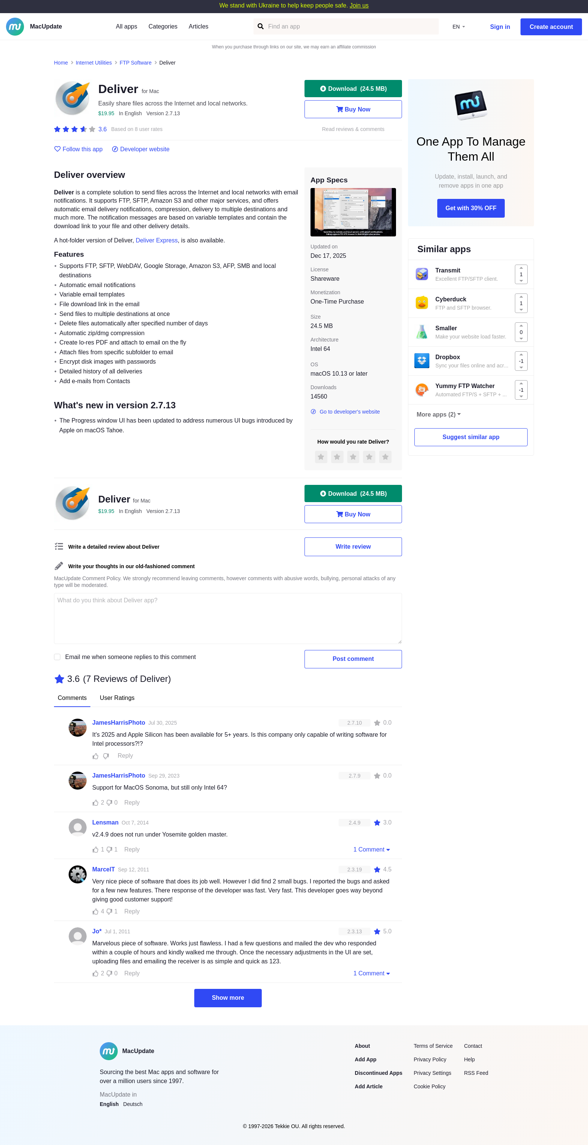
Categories (162, 26)
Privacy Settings (432, 1073)
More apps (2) (436, 414)
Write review (353, 547)
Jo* (97, 931)
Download (353, 88)
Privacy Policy (430, 1059)
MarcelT (103, 869)
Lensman (105, 822)
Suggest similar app (471, 437)
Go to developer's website (345, 411)
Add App (365, 1059)
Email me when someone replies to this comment (130, 657)
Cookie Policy (430, 1086)
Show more (228, 998)
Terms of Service (433, 1046)
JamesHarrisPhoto (118, 723)
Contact (473, 1046)
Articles (198, 26)
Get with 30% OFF (471, 208)
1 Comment (372, 849)
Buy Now (353, 109)
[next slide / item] (391, 212)
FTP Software (136, 62)
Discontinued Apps (378, 1073)
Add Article (368, 1086)
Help (469, 1059)
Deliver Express (157, 240)
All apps (126, 26)
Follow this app (78, 149)
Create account (551, 27)
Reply (125, 756)
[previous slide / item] (315, 212)
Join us (359, 5)
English (109, 1104)
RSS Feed (476, 1073)
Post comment (353, 659)
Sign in (500, 27)
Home (61, 62)
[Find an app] (260, 26)
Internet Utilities (94, 62)
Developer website (141, 149)
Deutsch (132, 1104)
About (362, 1046)
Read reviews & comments (353, 129)
